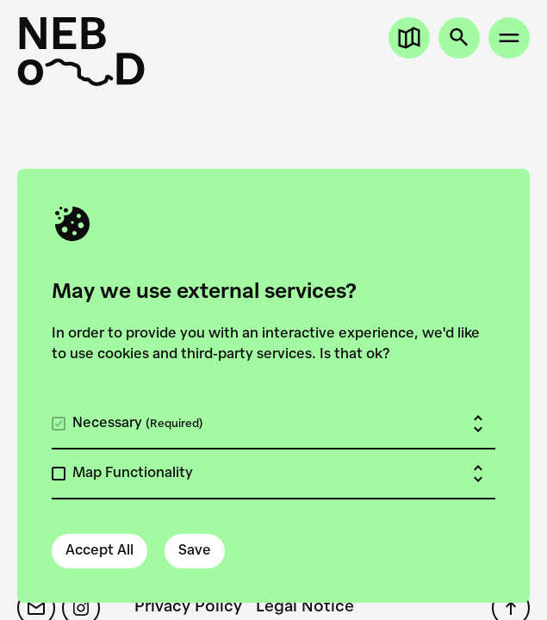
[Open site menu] (509, 38)
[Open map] (409, 38)
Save (194, 551)
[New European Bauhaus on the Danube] (81, 51)
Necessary (137, 424)
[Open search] (459, 38)
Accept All (99, 551)
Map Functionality (132, 473)
